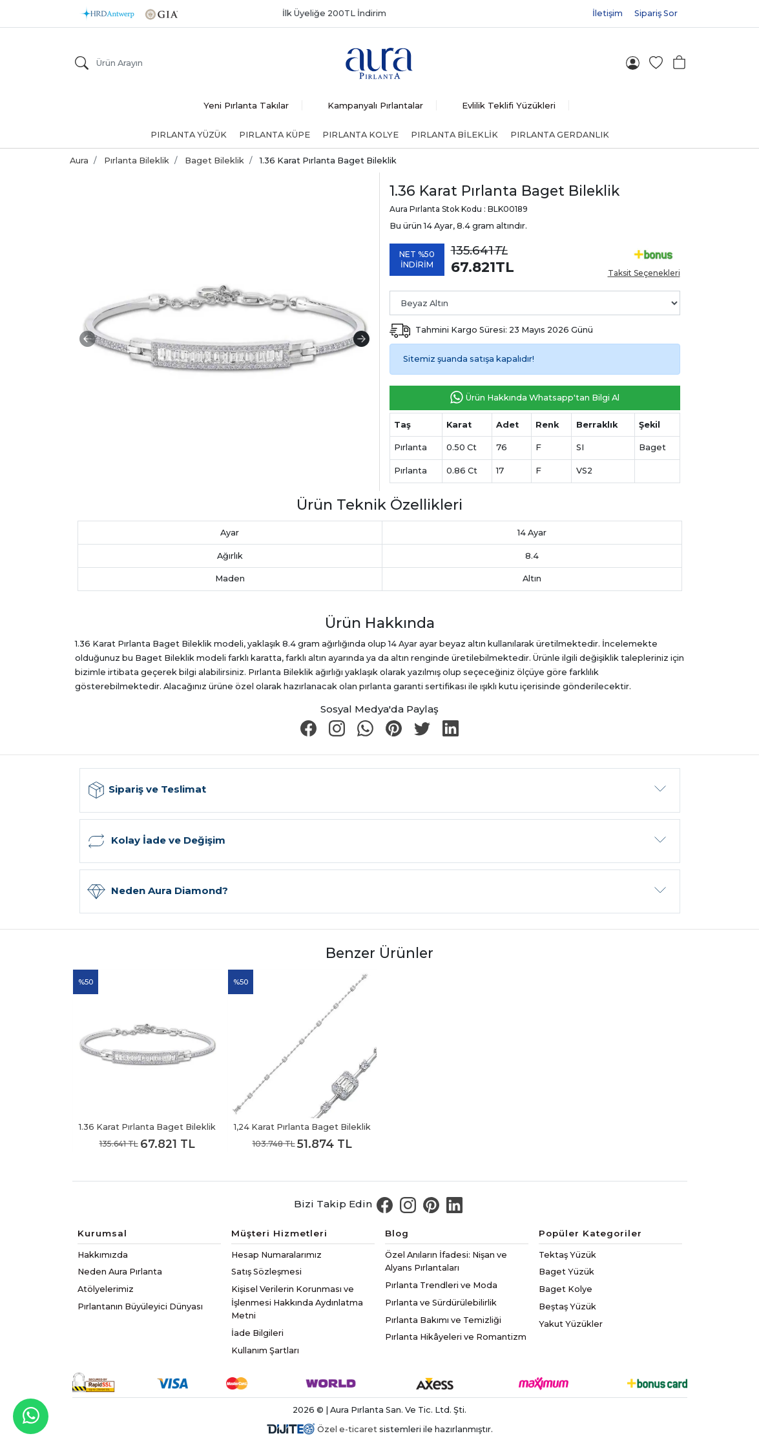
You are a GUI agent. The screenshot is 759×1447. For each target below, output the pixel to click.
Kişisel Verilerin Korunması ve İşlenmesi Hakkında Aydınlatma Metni (297, 1302)
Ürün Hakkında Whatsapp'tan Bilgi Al (534, 398)
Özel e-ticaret (347, 1429)
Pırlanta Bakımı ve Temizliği (443, 1320)
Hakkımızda (103, 1255)
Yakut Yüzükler (571, 1324)
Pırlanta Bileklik (454, 135)
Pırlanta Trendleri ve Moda (441, 1285)
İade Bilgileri (257, 1333)
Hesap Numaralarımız (276, 1255)
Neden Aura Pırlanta (120, 1271)
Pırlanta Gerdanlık (559, 135)
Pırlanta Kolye (360, 135)
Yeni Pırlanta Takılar (246, 105)
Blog (397, 1233)
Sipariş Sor (656, 13)
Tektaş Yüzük (567, 1255)
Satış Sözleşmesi (266, 1271)
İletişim (607, 13)
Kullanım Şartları (265, 1350)
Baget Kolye (565, 1289)
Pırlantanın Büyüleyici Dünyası (140, 1306)
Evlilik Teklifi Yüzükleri (509, 105)
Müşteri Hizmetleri (279, 1233)
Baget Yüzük (566, 1271)
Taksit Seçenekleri (644, 273)
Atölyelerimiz (106, 1289)
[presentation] (87, 339)
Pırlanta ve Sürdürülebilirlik (441, 1302)
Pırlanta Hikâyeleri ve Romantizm (455, 1337)
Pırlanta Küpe (274, 135)
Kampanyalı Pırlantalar (375, 105)
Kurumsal (102, 1233)
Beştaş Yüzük (567, 1306)
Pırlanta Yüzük (189, 135)
